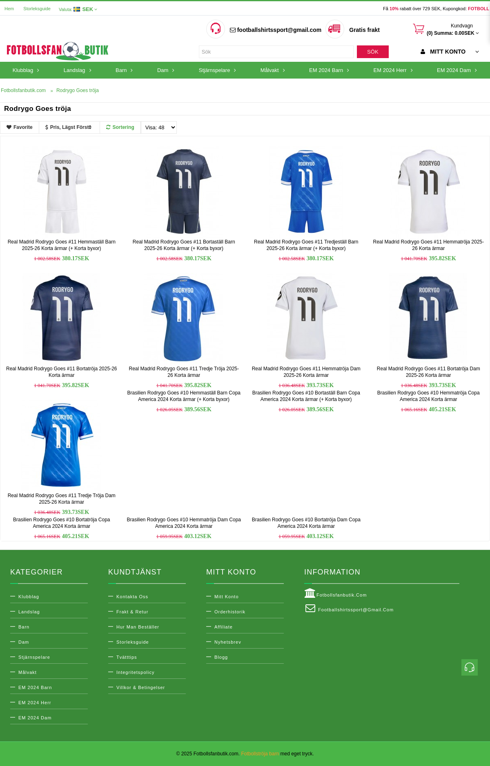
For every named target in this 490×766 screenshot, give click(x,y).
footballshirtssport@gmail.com (275, 30)
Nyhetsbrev (227, 642)
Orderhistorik (229, 611)
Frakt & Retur (132, 611)
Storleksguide (37, 8)
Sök (372, 52)
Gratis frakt (364, 30)
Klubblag (28, 596)
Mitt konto (226, 596)
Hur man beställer (137, 626)
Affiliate (223, 626)
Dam (23, 642)
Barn (23, 626)
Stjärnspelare (34, 657)
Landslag (29, 611)
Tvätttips (126, 657)
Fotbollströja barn (260, 754)
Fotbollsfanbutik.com (335, 593)
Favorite (20, 127)
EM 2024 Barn (35, 687)
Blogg (221, 657)
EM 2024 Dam (34, 717)
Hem (9, 8)
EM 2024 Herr (34, 702)
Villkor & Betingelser (140, 687)
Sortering (120, 127)
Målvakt (27, 672)
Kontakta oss (132, 596)
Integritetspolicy (135, 672)
